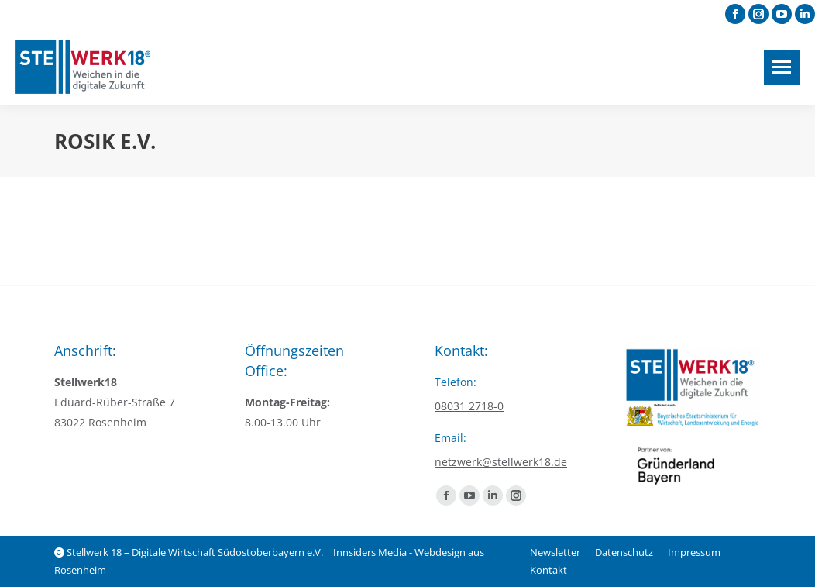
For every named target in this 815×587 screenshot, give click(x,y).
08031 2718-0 (469, 406)
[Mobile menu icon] (782, 67)
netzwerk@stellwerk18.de (501, 461)
